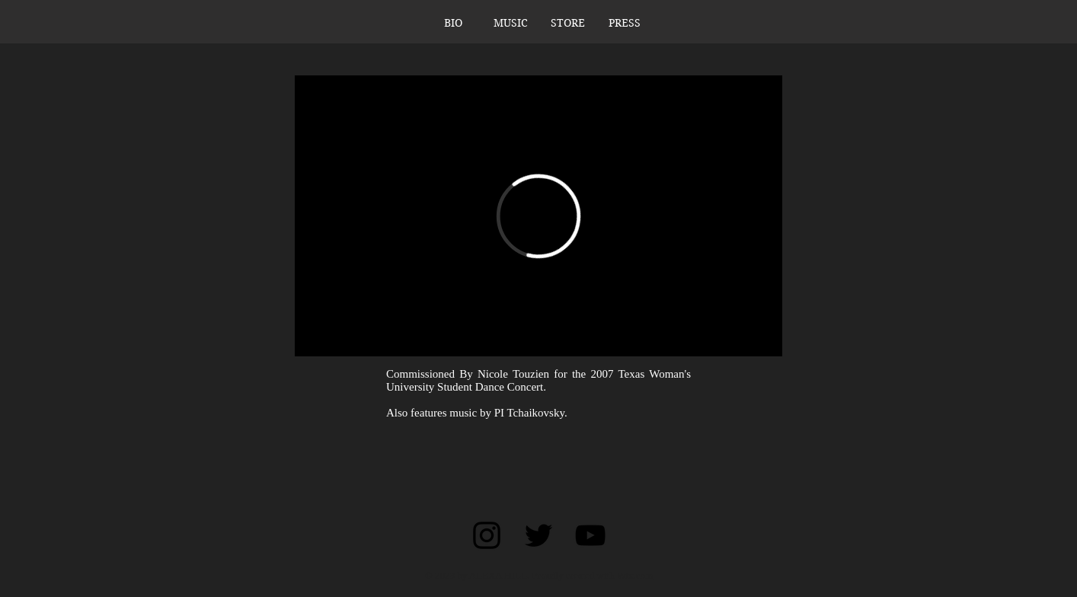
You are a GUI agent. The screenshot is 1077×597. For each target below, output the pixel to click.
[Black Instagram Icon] (486, 535)
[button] (510, 23)
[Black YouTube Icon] (590, 535)
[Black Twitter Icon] (538, 535)
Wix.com (635, 575)
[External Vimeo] (538, 215)
